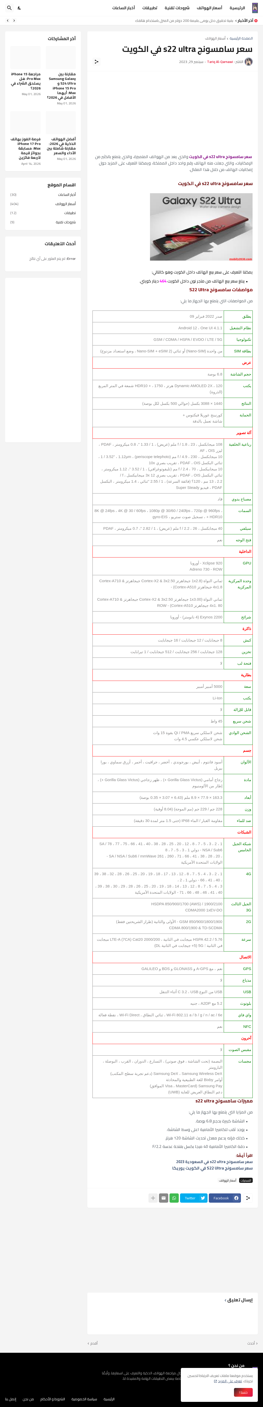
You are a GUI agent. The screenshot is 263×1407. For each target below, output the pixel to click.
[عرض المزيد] (153, 1198)
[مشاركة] (96, 62)
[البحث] (9, 8)
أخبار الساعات (123, 8)
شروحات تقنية (177, 8)
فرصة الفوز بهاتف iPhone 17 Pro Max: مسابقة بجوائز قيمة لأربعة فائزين (26, 148)
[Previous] (14, 20)
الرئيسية (237, 8)
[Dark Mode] (19, 8)
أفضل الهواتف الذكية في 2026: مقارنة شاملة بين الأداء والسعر (61, 146)
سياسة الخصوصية (84, 1399)
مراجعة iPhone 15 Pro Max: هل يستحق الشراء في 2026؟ (26, 81)
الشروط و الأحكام (52, 1399)
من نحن (28, 1399)
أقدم (94, 1343)
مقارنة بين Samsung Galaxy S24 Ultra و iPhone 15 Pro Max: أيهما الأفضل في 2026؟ (61, 86)
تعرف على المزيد (230, 1381)
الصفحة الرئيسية (241, 38)
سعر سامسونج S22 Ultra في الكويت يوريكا (212, 1168)
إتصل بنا (10, 1399)
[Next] (7, 20)
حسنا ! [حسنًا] (243, 1392)
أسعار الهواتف (209, 8)
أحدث (251, 1343)
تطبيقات (149, 8)
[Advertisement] (172, 112)
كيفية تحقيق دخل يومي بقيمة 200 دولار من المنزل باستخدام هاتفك (183, 20)
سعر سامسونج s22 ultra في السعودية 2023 (214, 1161)
